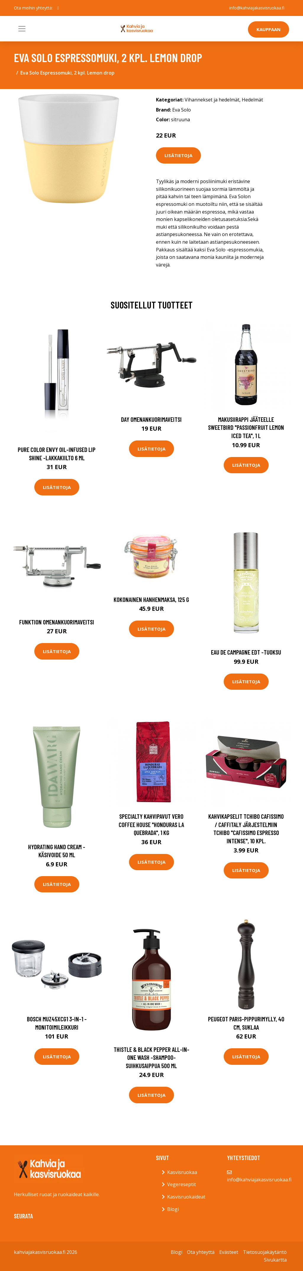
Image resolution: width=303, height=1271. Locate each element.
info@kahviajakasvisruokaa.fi (256, 8)
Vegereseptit (181, 1184)
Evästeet (228, 1252)
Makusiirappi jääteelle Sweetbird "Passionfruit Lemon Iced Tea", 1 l (246, 427)
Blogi (173, 1209)
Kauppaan (269, 29)
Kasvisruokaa (182, 1172)
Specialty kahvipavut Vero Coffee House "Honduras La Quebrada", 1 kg (151, 824)
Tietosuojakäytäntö (265, 1252)
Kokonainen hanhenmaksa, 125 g (151, 599)
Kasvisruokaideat (186, 1197)
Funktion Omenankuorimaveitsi (56, 622)
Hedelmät (252, 99)
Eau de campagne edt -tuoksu (246, 652)
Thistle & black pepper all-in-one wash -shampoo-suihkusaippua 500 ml (151, 1057)
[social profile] (58, 8)
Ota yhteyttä (201, 1252)
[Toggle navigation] (22, 28)
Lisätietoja (178, 155)
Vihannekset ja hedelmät (212, 99)
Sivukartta (275, 1260)
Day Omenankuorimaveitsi (151, 419)
